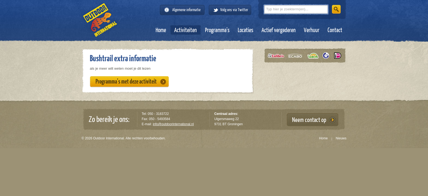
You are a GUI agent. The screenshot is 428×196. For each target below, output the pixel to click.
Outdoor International (100, 20)
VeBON (314, 55)
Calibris (277, 55)
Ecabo (297, 55)
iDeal (337, 55)
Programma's (217, 30)
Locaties (245, 30)
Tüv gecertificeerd (328, 55)
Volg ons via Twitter (234, 10)
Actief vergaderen (278, 30)
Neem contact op (309, 120)
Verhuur (311, 30)
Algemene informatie (186, 10)
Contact (335, 30)
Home (161, 30)
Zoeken (336, 9)
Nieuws (341, 138)
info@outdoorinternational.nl (173, 124)
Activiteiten (185, 30)
